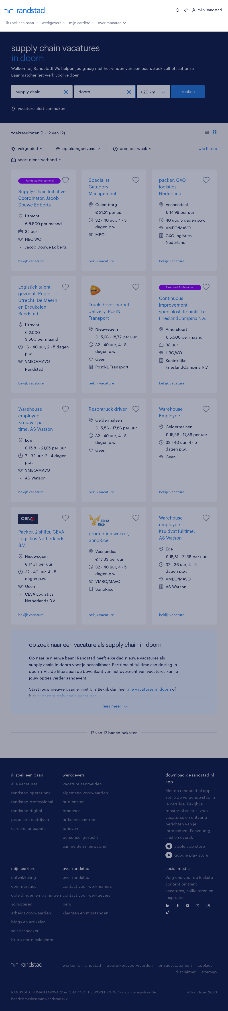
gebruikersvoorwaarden (130, 965)
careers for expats (28, 828)
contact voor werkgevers (86, 895)
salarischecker (25, 930)
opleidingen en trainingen (36, 895)
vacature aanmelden (82, 783)
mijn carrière (82, 22)
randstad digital (26, 810)
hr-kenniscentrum (80, 819)
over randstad (112, 22)
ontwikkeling (23, 877)
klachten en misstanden (85, 912)
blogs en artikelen (28, 921)
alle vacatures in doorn (149, 689)
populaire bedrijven (30, 819)
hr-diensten (74, 801)
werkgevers (54, 22)
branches (71, 810)
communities (23, 886)
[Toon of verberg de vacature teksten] (211, 132)
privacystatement (175, 965)
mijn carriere (23, 868)
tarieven (70, 828)
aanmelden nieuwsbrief (85, 846)
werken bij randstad (82, 965)
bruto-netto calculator (32, 939)
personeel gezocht (80, 837)
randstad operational (31, 792)
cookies (205, 965)
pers (67, 904)
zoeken (188, 91)
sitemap (209, 971)
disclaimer (186, 971)
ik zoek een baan (22, 22)
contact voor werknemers (87, 886)
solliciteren (21, 904)
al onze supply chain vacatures (67, 695)
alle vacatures (24, 783)
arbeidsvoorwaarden (31, 912)
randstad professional (32, 801)
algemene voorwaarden (85, 792)
